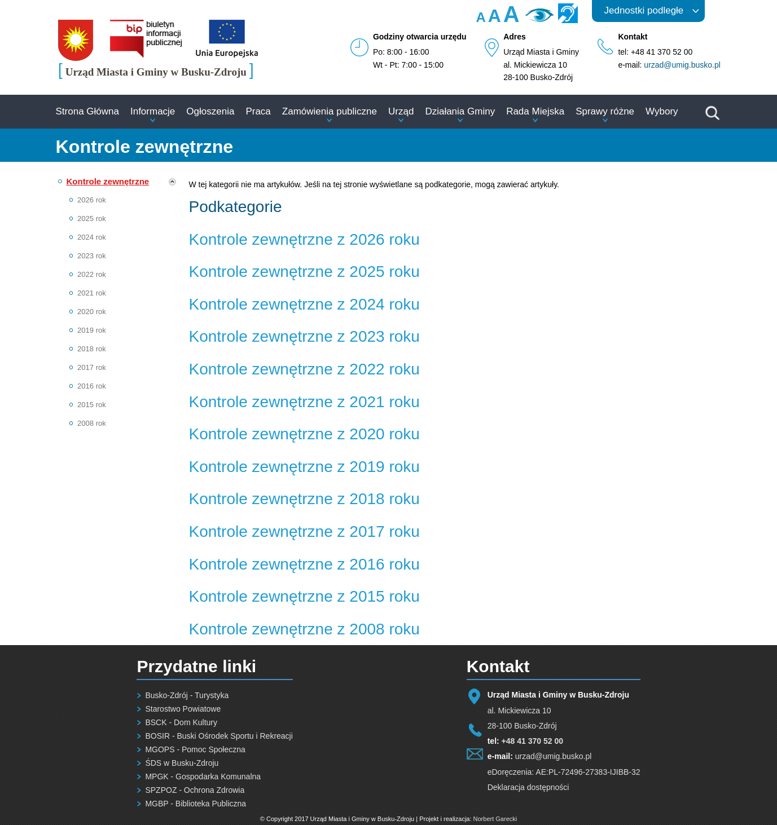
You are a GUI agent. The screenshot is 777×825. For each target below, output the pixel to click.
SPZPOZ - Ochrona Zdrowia (194, 790)
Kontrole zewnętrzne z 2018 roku (304, 499)
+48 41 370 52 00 (532, 740)
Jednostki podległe (644, 10)
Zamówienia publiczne (329, 111)
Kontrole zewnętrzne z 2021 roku (304, 402)
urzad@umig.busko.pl (682, 64)
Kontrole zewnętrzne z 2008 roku (304, 629)
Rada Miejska (535, 111)
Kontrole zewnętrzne (108, 181)
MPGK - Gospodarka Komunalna (203, 776)
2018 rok (91, 349)
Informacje (152, 111)
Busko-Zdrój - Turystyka (187, 695)
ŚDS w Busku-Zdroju (181, 762)
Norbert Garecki (495, 818)
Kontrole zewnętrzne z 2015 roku (304, 596)
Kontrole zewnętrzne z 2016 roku (304, 564)
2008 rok (91, 423)
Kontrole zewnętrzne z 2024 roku (304, 304)
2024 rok (91, 237)
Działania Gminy (460, 111)
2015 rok (91, 404)
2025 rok (91, 218)
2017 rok (91, 367)
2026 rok (91, 200)
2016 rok (91, 386)
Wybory (662, 111)
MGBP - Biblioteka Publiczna (195, 803)
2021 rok (91, 293)
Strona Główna (87, 111)
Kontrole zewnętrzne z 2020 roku (304, 434)
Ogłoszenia (210, 111)
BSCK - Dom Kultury (181, 722)
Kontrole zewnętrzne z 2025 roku (304, 271)
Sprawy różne (605, 111)
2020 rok (91, 311)
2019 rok (91, 330)
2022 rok (91, 274)
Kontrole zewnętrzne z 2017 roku (304, 531)
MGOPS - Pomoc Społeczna (195, 749)
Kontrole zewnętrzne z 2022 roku (304, 369)
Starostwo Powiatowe (183, 708)
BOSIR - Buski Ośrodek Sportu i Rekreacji (218, 735)
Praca (257, 111)
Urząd (401, 111)
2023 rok (91, 256)
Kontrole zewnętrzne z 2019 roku (304, 466)
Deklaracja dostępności (528, 787)
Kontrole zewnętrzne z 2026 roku (304, 239)
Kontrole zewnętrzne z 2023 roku (304, 336)
